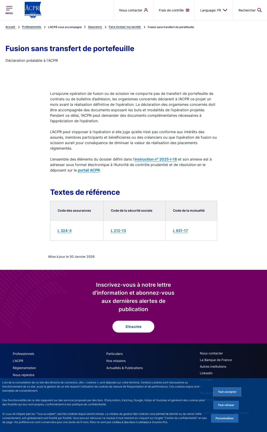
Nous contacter (211, 353)
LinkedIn (206, 373)
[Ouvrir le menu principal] (9, 10)
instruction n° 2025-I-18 (156, 159)
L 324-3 (64, 230)
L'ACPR (18, 361)
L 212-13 (118, 230)
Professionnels (23, 354)
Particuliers (114, 354)
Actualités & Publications (124, 368)
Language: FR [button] (213, 10)
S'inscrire (133, 326)
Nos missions (116, 361)
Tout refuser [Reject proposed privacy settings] (226, 405)
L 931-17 (180, 230)
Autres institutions (213, 366)
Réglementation (24, 368)
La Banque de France (216, 360)
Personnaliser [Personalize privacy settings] (225, 418)
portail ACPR (89, 170)
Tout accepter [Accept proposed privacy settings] (227, 391)
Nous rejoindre (23, 375)
